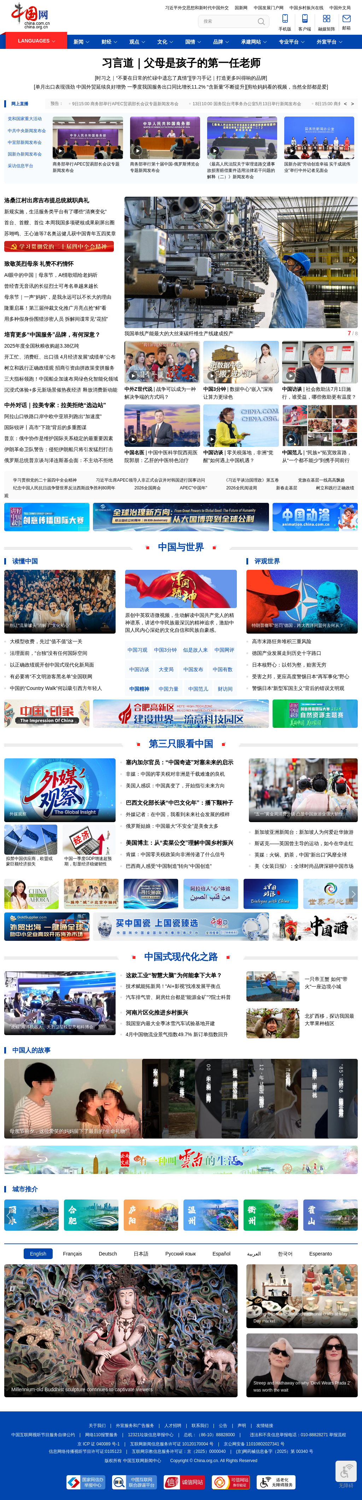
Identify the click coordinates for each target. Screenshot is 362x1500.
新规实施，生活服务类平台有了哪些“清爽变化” (55, 211)
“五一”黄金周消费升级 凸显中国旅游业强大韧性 (298, 813)
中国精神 (139, 689)
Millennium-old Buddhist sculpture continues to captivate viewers (82, 1389)
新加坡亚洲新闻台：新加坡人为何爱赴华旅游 (304, 832)
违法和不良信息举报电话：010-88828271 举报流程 (298, 1434)
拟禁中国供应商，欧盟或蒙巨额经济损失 (29, 861)
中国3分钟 (214, 389)
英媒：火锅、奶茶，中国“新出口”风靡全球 (301, 855)
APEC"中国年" (193, 487)
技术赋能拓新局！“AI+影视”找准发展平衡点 (173, 986)
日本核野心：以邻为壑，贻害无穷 (289, 665)
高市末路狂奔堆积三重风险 (281, 641)
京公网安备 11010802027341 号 (254, 1444)
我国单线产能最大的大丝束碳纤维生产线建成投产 (178, 333)
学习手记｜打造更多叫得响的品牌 (229, 78)
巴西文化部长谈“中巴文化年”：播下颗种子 (179, 803)
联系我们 (200, 1425)
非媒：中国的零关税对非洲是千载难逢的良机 (175, 774)
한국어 (285, 1254)
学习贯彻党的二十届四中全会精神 (45, 480)
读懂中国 (25, 561)
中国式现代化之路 (181, 956)
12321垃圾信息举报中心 (151, 1434)
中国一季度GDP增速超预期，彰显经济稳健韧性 (88, 861)
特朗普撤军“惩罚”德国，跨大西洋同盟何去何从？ (298, 625)
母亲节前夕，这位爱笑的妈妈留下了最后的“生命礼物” (68, 1131)
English (38, 1254)
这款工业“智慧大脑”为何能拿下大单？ (174, 975)
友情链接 (264, 1425)
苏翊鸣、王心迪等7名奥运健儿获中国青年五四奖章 (60, 233)
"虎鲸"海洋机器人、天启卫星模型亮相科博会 (51, 1026)
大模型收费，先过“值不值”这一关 (46, 641)
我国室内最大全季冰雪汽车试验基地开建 (170, 1023)
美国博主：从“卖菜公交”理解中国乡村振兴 (179, 843)
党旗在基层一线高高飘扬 (321, 480)
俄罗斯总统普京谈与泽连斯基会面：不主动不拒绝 (58, 460)
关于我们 (97, 1425)
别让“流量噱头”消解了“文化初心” (40, 625)
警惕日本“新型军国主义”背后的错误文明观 (298, 688)
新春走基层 (286, 487)
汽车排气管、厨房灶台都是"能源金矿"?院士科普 (178, 997)
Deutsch (108, 1254)
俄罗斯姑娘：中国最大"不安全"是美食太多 (172, 826)
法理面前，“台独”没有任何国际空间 (48, 653)
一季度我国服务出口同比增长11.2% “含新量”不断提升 (186, 87)
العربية (254, 1254)
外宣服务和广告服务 (135, 1425)
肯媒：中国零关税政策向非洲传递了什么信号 (175, 854)
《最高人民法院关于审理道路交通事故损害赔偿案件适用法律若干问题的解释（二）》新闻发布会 (241, 170)
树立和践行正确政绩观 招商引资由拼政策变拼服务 (59, 368)
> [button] (352, 104)
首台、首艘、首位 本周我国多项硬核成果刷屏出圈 (59, 222)
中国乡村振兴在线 (306, 7)
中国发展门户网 (269, 7)
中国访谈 (292, 389)
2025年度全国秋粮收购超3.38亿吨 (41, 346)
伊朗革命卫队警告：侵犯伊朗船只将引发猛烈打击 (58, 449)
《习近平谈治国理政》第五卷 (251, 480)
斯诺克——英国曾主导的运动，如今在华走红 (304, 843)
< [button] (345, 104)
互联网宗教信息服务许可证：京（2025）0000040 (179, 1451)
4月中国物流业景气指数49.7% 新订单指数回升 (177, 1034)
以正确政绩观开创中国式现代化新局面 (52, 665)
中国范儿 (292, 452)
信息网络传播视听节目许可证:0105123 (85, 1451)
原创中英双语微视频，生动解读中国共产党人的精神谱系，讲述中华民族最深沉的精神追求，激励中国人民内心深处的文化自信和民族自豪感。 (179, 622)
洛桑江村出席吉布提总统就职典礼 (46, 200)
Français (72, 1254)
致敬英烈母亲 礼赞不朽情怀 (39, 264)
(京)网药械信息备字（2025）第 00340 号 (275, 1451)
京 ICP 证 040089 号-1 (98, 1444)
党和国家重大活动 (25, 118)
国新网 (241, 7)
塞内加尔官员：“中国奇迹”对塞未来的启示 (179, 762)
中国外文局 (340, 7)
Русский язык (180, 1254)
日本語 (141, 1254)
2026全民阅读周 (241, 487)
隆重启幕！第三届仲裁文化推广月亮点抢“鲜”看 (55, 308)
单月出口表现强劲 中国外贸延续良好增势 (80, 87)
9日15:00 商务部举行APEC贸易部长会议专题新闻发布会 (125, 103)
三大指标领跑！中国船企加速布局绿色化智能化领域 (61, 379)
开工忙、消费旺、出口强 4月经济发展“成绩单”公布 (60, 357)
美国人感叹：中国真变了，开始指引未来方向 (175, 785)
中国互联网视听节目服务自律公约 (43, 1434)
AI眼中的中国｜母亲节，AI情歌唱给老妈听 (51, 275)
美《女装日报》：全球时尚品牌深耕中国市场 (304, 866)
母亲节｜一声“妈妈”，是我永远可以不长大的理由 (57, 297)
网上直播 (19, 103)
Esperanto (320, 1254)
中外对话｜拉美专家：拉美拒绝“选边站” (55, 405)
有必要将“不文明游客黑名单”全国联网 (51, 676)
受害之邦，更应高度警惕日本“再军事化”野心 (300, 676)
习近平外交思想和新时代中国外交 (197, 7)
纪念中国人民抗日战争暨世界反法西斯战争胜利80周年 (64, 487)
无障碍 (346, 1474)
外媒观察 (18, 813)
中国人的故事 (31, 1050)
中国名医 (134, 452)
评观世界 (267, 561)
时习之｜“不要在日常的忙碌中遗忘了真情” (142, 78)
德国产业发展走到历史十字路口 (286, 653)
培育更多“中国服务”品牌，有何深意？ (52, 335)
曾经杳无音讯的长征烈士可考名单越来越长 (51, 286)
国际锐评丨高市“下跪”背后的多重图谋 (45, 427)
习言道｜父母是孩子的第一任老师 (181, 63)
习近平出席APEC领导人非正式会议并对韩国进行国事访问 (150, 480)
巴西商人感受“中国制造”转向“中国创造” (169, 866)
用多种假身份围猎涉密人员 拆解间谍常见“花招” (56, 319)
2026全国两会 (147, 487)
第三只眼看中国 (181, 743)
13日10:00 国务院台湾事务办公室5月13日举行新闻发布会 (247, 103)
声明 (242, 1425)
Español (221, 1254)
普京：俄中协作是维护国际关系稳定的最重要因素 (58, 438)
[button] (353, 259)
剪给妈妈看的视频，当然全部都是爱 (287, 87)
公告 (223, 1425)
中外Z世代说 (138, 389)
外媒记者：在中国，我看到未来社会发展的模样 (178, 814)
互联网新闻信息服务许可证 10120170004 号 (172, 1444)
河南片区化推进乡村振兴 (157, 1013)
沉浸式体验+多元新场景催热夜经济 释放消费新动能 (60, 390)
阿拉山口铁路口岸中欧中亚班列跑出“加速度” (52, 416)
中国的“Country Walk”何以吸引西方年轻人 (56, 688)
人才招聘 (172, 1425)
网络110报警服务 (101, 1434)
